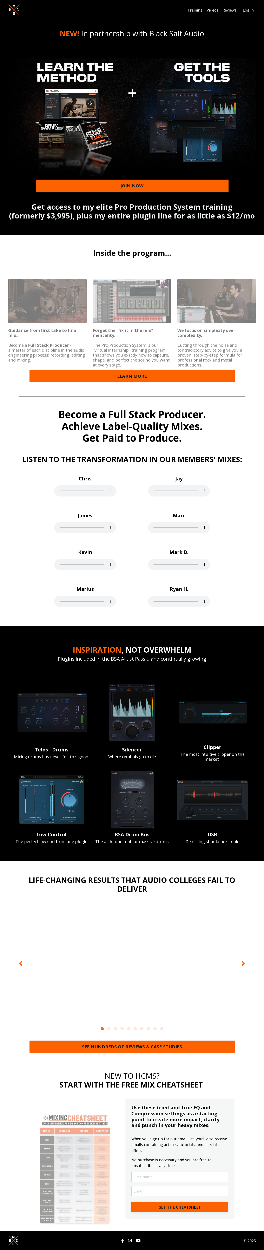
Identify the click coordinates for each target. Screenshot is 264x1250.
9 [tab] (155, 1028)
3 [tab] (115, 1028)
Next (243, 963)
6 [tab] (135, 1028)
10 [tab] (162, 1028)
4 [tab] (122, 1028)
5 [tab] (129, 1028)
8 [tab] (148, 1028)
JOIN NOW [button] (132, 185)
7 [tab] (142, 1028)
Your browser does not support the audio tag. (85, 490)
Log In (248, 9)
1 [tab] (102, 1028)
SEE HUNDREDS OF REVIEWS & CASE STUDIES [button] (132, 1046)
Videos (212, 9)
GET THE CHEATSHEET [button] (179, 1207)
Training (195, 9)
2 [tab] (109, 1028)
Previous (21, 963)
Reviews (230, 9)
